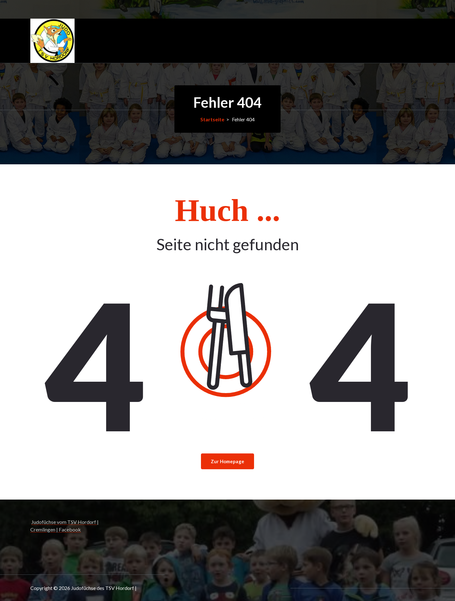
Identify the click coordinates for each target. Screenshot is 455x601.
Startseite (212, 119)
